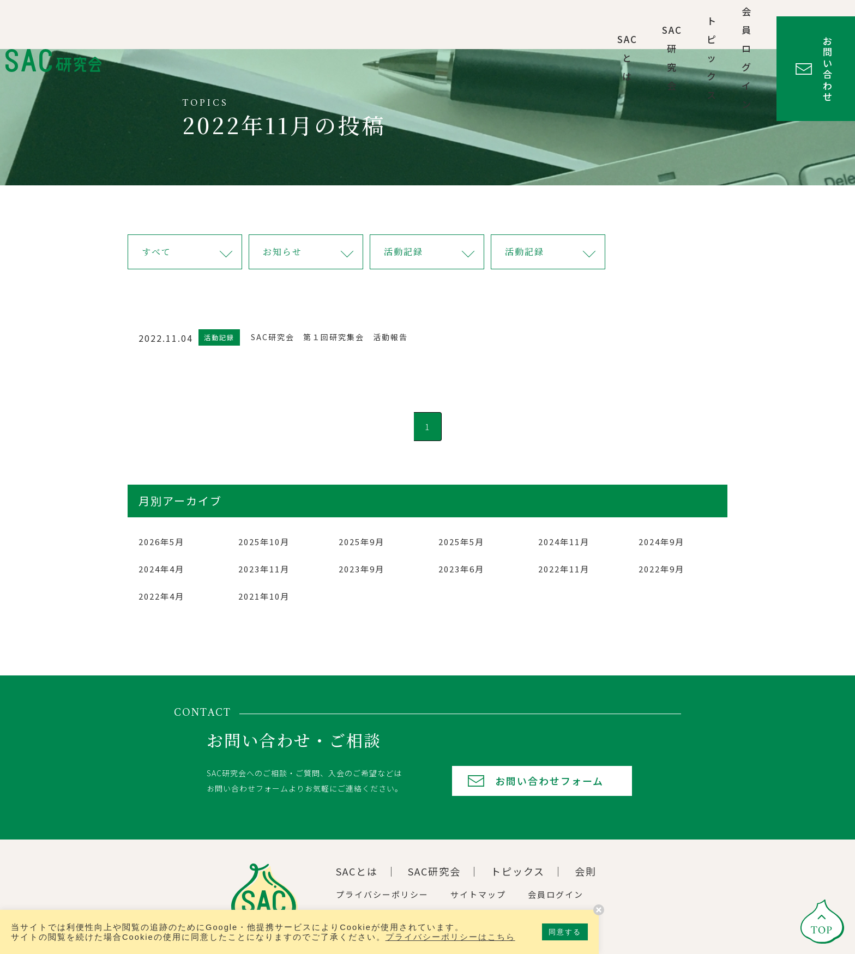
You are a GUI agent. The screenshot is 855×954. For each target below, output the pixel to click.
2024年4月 (161, 569)
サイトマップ (478, 894)
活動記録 (403, 251)
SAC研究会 (511, 24)
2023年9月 (361, 569)
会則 (586, 871)
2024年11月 (563, 541)
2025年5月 (461, 541)
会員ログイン (668, 24)
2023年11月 (264, 569)
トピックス (587, 24)
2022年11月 (563, 569)
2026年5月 (161, 541)
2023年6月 (461, 569)
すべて (156, 251)
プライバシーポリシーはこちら (450, 937)
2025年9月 (361, 541)
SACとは (440, 24)
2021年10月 (264, 596)
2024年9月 (661, 541)
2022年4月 (161, 596)
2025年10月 (264, 541)
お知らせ (282, 251)
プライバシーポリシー (382, 894)
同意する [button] (565, 932)
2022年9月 (661, 569)
